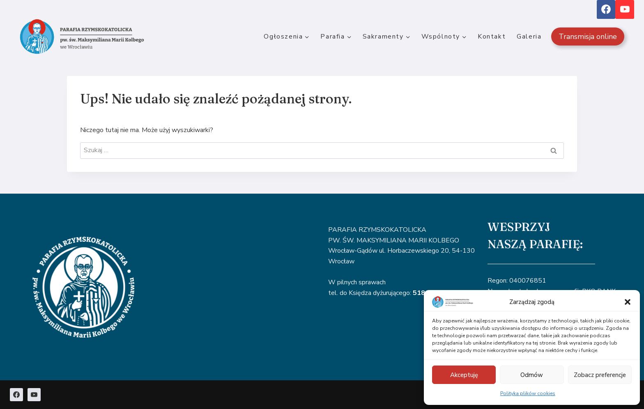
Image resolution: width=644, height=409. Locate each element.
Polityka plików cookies (527, 393)
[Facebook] (606, 9)
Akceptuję (464, 375)
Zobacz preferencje (600, 375)
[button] (627, 302)
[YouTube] (624, 9)
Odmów (531, 375)
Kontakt (492, 36)
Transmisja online (588, 36)
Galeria (529, 36)
